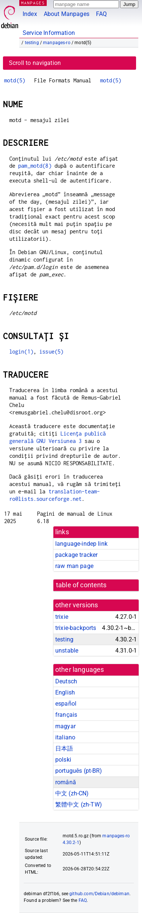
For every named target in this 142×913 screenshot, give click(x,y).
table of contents (81, 585)
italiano (65, 737)
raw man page (74, 565)
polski (63, 759)
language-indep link (81, 543)
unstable (66, 650)
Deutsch (66, 681)
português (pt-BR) (78, 770)
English (65, 692)
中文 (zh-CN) (72, 793)
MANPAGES (33, 2)
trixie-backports (75, 627)
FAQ (101, 13)
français (66, 714)
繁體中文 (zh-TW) (78, 804)
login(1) (21, 351)
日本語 (64, 748)
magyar (65, 726)
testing (32, 42)
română (65, 782)
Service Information (49, 32)
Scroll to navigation (35, 62)
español (65, 703)
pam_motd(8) (35, 165)
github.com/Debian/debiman (99, 893)
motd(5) (14, 80)
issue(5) (51, 351)
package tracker (76, 554)
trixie (61, 616)
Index (30, 13)
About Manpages (66, 13)
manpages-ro (56, 42)
